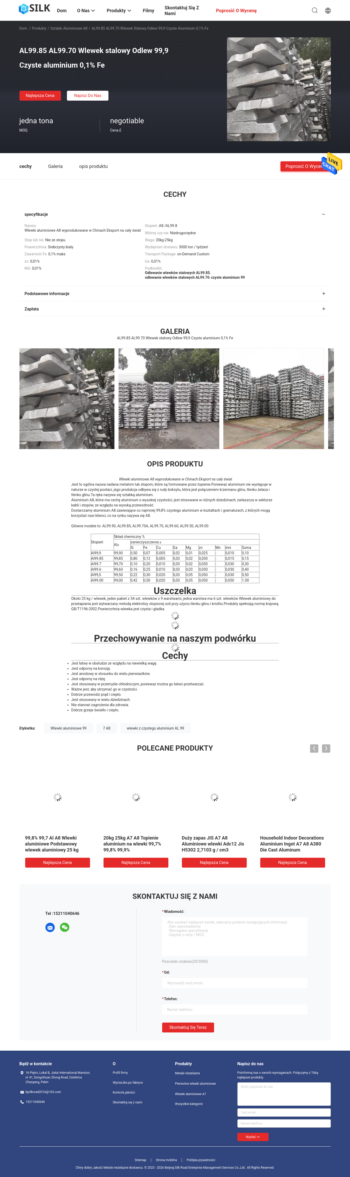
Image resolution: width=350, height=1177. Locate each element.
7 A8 (106, 728)
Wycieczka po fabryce (128, 1082)
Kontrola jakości (124, 1092)
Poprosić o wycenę (305, 166)
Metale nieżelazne (187, 1073)
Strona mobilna (166, 1160)
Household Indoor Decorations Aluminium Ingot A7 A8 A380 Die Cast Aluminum (292, 844)
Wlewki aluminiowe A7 (190, 1094)
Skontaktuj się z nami (127, 1102)
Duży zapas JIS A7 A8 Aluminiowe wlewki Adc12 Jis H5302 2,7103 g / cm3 (213, 844)
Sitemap (140, 1160)
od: (167, 972)
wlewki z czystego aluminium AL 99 (155, 728)
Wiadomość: (174, 911)
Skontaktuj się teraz (188, 1027)
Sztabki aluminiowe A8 (68, 28)
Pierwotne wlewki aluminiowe (195, 1083)
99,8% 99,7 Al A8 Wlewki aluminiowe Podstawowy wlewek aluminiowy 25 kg (52, 844)
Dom (23, 28)
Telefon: (171, 999)
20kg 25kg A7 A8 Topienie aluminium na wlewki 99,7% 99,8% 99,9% (132, 844)
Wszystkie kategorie (189, 1104)
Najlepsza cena (40, 95)
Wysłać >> (253, 1137)
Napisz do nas (87, 95)
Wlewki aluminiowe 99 (68, 728)
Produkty (39, 28)
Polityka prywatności (201, 1160)
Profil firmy (120, 1073)
